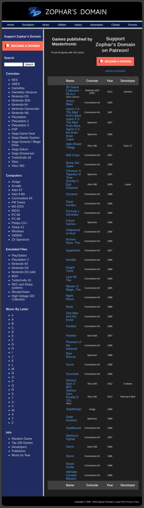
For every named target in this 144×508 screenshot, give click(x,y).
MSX (15, 276)
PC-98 (16, 219)
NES (15, 79)
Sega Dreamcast (23, 153)
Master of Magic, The (73, 288)
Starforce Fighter (72, 437)
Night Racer (70, 297)
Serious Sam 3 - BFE (71, 384)
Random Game (22, 438)
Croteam (128, 383)
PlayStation (19, 255)
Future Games (71, 222)
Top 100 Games (22, 442)
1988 (109, 194)
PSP (15, 129)
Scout (70, 364)
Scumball (72, 374)
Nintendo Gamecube (25, 108)
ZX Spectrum (20, 239)
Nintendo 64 (20, 104)
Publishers (19, 451)
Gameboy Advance (24, 92)
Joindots (128, 91)
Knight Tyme (70, 269)
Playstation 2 (20, 121)
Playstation (19, 117)
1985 (109, 102)
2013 (109, 396)
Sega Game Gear (23, 133)
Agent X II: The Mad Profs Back (73, 122)
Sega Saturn (20, 149)
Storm (70, 446)
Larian (128, 184)
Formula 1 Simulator (73, 213)
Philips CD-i (19, 223)
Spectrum (92, 122)
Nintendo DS (20, 96)
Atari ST (17, 190)
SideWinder (74, 409)
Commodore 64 (22, 198)
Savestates (96, 24)
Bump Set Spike (72, 164)
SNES (16, 84)
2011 (109, 145)
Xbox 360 (18, 165)
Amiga (16, 181)
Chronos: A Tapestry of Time (73, 174)
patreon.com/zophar (115, 71)
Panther (71, 326)
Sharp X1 (18, 227)
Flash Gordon (71, 203)
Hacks (78, 24)
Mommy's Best (128, 396)
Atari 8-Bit (18, 194)
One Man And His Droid (72, 316)
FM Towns (18, 202)
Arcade (16, 185)
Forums (132, 24)
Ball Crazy (73, 155)
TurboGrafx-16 (21, 157)
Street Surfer (70, 465)
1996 (109, 231)
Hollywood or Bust (73, 231)
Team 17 (128, 145)
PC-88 (16, 214)
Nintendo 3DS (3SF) (92, 91)
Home (10, 24)
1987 (109, 112)
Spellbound (73, 428)
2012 (109, 91)
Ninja (69, 306)
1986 (109, 134)
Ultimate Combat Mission (71, 475)
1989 (109, 418)
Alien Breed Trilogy (74, 145)
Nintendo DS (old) (23, 272)
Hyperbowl (73, 250)
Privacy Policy (133, 502)
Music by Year (21, 455)
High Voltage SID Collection (23, 297)
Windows (18, 231)
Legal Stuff (120, 502)
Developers (19, 447)
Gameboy (18, 88)
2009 (109, 184)
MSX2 (16, 210)
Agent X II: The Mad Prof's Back (73, 112)
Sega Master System (26, 137)
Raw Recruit (71, 355)
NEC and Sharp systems (22, 286)
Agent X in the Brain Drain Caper (73, 134)
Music (46, 24)
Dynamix (72, 194)
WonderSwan (21, 292)
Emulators (28, 24)
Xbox (15, 161)
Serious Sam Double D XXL (72, 395)
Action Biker (70, 102)
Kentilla (71, 259)
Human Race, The (73, 241)
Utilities (62, 24)
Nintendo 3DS (21, 100)
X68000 (17, 235)
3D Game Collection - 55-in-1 (73, 91)
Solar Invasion (71, 418)
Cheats (115, 24)
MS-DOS (18, 206)
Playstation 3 (20, 125)
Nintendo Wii (20, 112)
